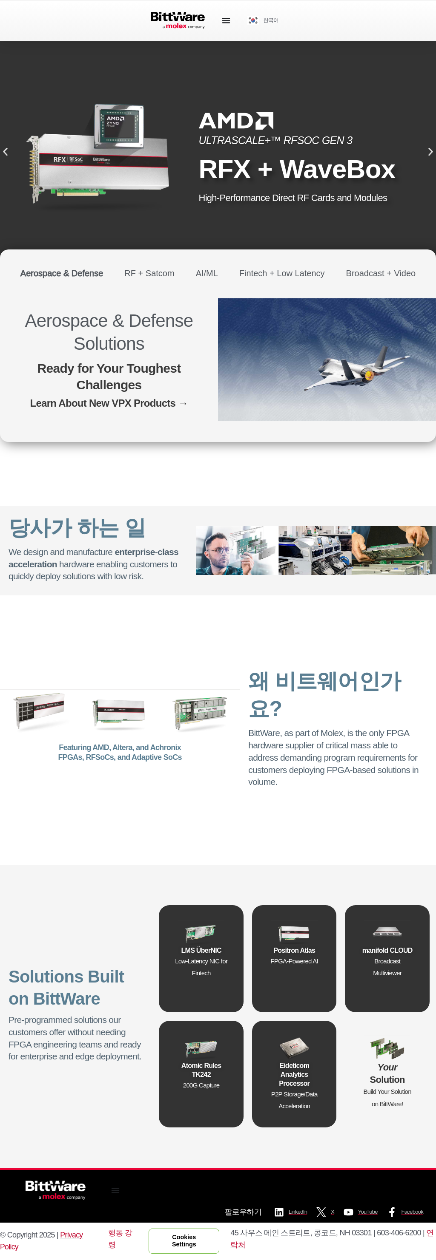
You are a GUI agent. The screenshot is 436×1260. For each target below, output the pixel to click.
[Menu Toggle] (226, 20)
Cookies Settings (184, 1241)
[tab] (62, 273)
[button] (5, 151)
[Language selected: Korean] (266, 20)
